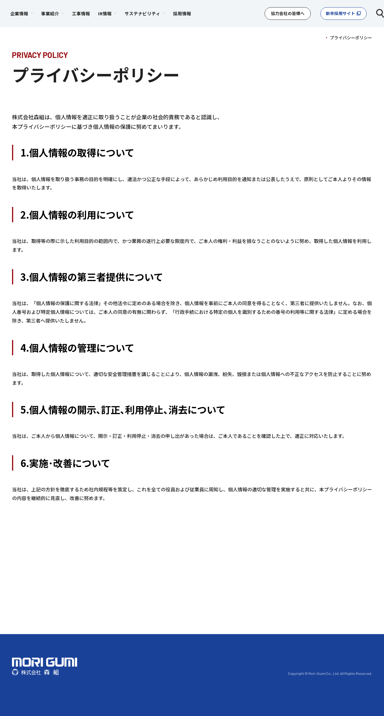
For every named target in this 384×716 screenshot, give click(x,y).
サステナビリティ (299, 659)
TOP (318, 38)
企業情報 (181, 659)
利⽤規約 (180, 673)
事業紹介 (209, 659)
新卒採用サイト (337, 13)
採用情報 (236, 13)
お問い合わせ (261, 673)
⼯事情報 (238, 659)
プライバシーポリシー (219, 673)
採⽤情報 (337, 659)
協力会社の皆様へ (281, 13)
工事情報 (135, 13)
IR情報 (264, 659)
